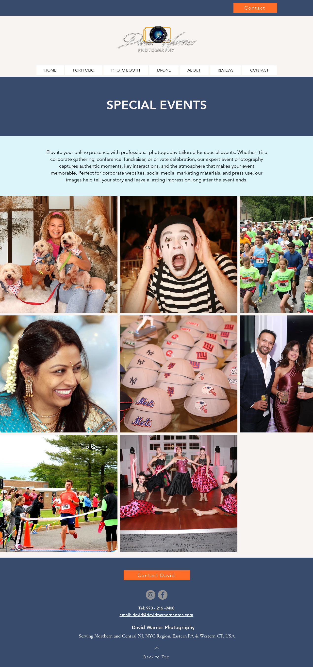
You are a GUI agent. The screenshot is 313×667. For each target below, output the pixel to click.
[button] (84, 70)
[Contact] (255, 8)
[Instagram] (150, 595)
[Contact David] (157, 575)
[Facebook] (162, 595)
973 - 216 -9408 (160, 608)
